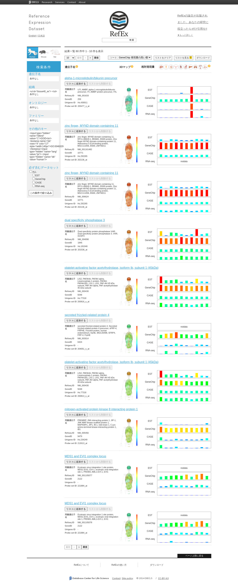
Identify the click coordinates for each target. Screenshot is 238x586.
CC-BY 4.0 (163, 578)
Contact (71, 2)
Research (47, 2)
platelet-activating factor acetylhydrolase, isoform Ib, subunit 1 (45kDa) (112, 267)
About (82, 2)
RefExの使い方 (119, 565)
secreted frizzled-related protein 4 (87, 315)
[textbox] (115, 40)
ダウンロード (203, 57)
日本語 (41, 35)
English (32, 35)
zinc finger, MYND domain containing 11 (91, 125)
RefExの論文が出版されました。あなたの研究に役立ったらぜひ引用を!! (192, 22)
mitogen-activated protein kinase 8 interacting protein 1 (101, 409)
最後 (96, 57)
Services (60, 2)
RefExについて (81, 565)
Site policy (127, 578)
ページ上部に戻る (194, 555)
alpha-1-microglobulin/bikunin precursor (91, 78)
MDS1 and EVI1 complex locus (85, 456)
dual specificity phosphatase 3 (85, 220)
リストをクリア (163, 57)
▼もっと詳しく (185, 35)
